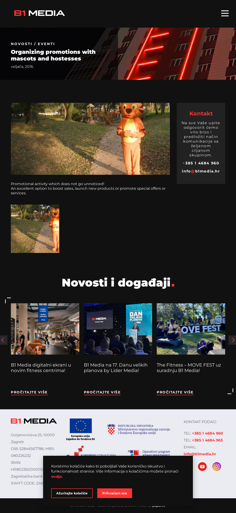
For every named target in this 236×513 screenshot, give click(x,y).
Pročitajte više (29, 392)
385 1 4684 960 (201, 163)
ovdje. (57, 476)
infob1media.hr (201, 171)
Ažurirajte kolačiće (72, 493)
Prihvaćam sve (114, 493)
